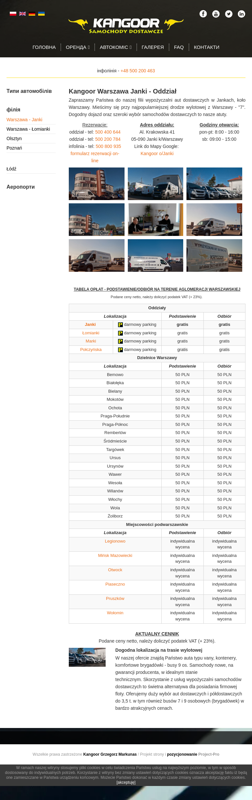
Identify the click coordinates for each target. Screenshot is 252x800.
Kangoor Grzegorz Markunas (110, 754)
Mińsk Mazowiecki (115, 555)
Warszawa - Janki (24, 119)
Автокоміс (115, 47)
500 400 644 (108, 132)
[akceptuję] (125, 782)
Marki (91, 341)
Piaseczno (115, 584)
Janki (90, 324)
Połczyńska (91, 349)
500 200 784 (108, 139)
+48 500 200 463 (138, 70)
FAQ (179, 47)
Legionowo (115, 541)
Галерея (153, 47)
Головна (44, 47)
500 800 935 (108, 146)
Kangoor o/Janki (157, 153)
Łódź (11, 168)
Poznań (14, 148)
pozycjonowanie (182, 754)
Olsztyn (14, 138)
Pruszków (115, 598)
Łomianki (90, 332)
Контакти (206, 47)
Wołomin (115, 612)
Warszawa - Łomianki (28, 129)
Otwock (115, 569)
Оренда (78, 47)
